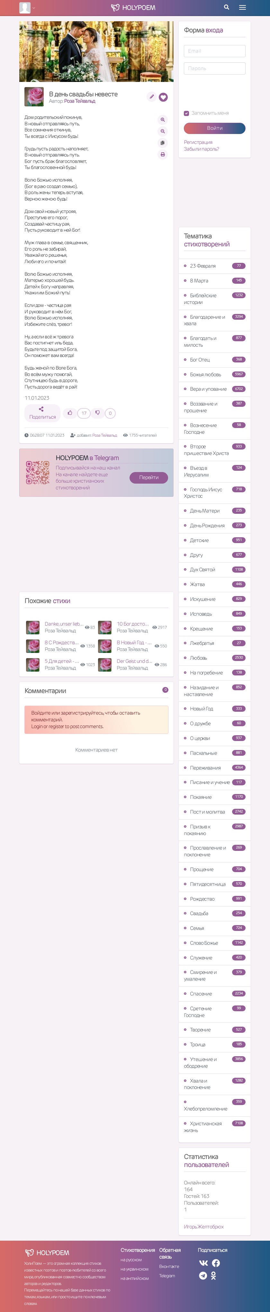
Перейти (148, 477)
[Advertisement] (96, 547)
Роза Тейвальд (79, 101)
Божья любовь (215, 374)
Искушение (215, 599)
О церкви (215, 738)
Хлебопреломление (215, 1105)
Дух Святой (215, 569)
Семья (215, 928)
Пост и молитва (215, 811)
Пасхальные (215, 753)
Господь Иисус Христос (215, 493)
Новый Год (215, 708)
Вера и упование (215, 389)
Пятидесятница (215, 884)
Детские (215, 540)
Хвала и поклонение (215, 1084)
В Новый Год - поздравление (148, 642)
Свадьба (215, 913)
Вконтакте (169, 1266)
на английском (134, 1278)
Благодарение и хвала (215, 320)
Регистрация (198, 142)
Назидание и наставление (215, 691)
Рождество (215, 899)
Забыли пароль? (201, 149)
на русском (131, 1260)
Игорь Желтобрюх (203, 1226)
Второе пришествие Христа (215, 450)
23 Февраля (215, 266)
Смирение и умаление (215, 975)
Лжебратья (215, 643)
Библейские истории (215, 299)
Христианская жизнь (215, 1127)
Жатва (215, 584)
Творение (215, 1029)
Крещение (215, 628)
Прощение (215, 869)
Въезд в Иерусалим (215, 471)
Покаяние (215, 797)
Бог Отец (215, 359)
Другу (215, 555)
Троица (215, 1044)
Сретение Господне (215, 1012)
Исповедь (215, 614)
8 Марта (215, 280)
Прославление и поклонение (215, 851)
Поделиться (42, 413)
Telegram (167, 1276)
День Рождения (215, 525)
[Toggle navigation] (242, 7)
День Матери (215, 510)
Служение (215, 957)
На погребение (215, 672)
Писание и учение (215, 782)
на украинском (134, 1269)
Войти (215, 128)
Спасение (215, 993)
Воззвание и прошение (215, 407)
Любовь (215, 658)
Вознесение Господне (215, 428)
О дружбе (215, 723)
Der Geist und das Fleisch (143, 661)
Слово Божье (215, 943)
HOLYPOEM (72, 458)
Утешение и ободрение (215, 1062)
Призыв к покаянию (215, 830)
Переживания (215, 767)
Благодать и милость (215, 341)
